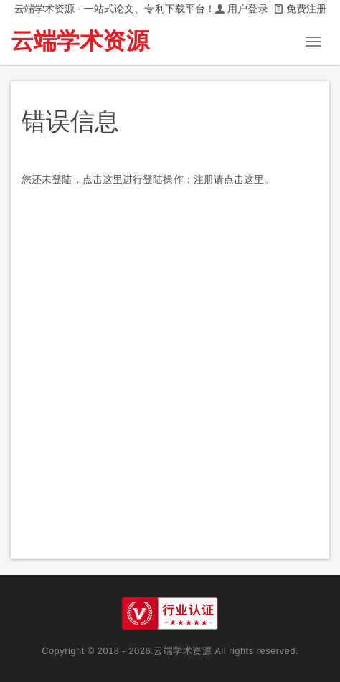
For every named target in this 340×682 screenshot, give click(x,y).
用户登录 (247, 8)
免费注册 (306, 8)
